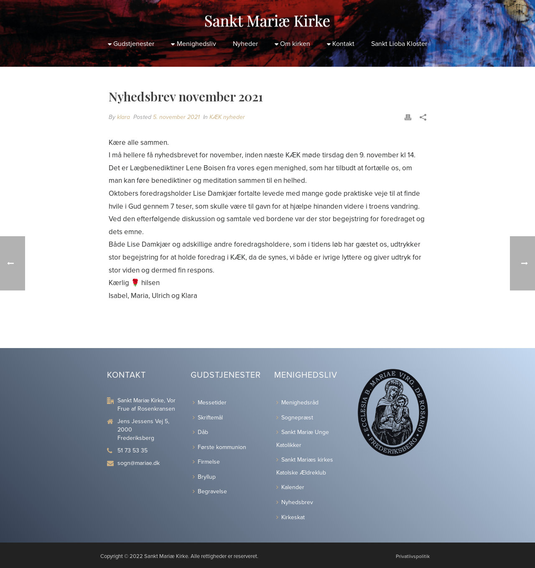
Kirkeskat (290, 517)
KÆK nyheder (227, 117)
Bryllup (204, 476)
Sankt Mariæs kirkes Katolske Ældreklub (304, 466)
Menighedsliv (193, 44)
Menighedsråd (297, 402)
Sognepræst (294, 417)
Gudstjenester (131, 44)
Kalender (290, 487)
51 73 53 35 (132, 450)
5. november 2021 (176, 117)
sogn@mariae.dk (138, 463)
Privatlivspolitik (413, 556)
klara (123, 117)
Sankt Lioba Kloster (399, 44)
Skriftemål (208, 417)
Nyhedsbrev (294, 502)
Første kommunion (219, 447)
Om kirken (292, 44)
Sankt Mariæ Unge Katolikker (302, 439)
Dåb (200, 432)
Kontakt (340, 44)
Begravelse (210, 491)
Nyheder (245, 44)
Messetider (210, 402)
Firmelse (206, 461)
